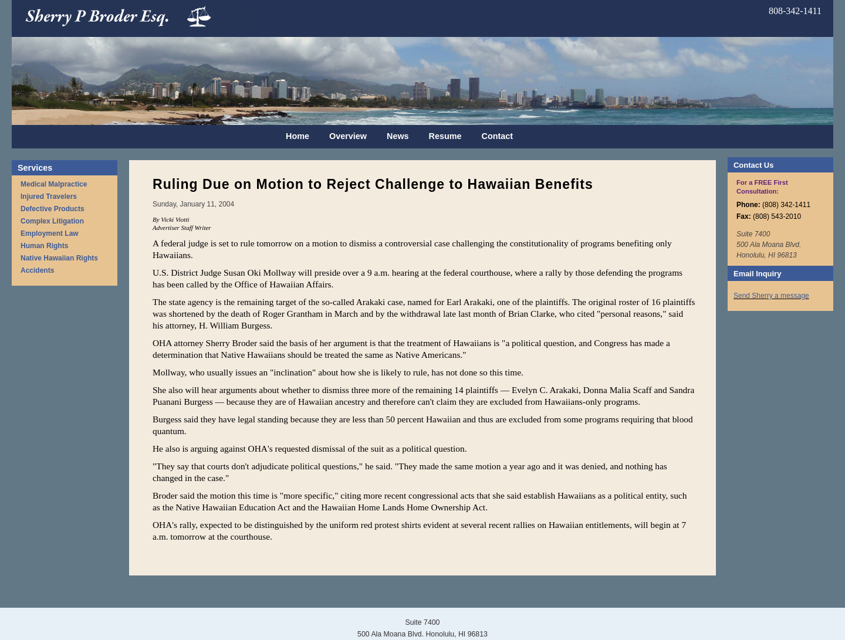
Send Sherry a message (771, 296)
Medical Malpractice (54, 184)
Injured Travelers (49, 196)
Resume (445, 136)
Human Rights (44, 246)
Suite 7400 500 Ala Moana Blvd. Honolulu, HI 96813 (768, 244)
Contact (497, 136)
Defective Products (52, 209)
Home (297, 136)
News (398, 136)
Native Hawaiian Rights (59, 258)
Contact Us (753, 165)
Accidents (37, 270)
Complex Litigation (52, 221)
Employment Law (50, 233)
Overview (348, 136)
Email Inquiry (757, 273)
